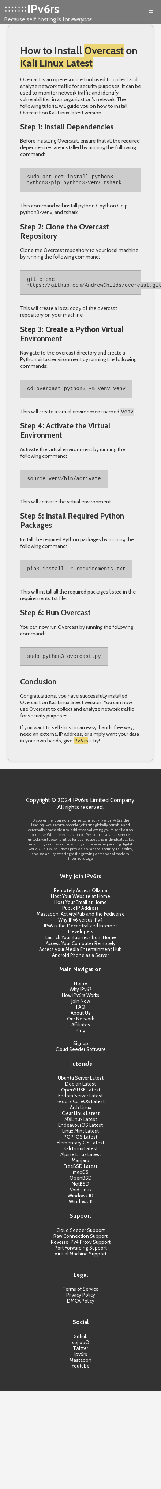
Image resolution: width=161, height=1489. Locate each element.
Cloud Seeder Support (80, 1239)
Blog (80, 1040)
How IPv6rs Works (80, 1004)
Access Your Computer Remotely (81, 952)
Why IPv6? (80, 998)
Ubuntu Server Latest (81, 1087)
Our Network (80, 1028)
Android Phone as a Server (80, 964)
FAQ (80, 1016)
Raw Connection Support (80, 1245)
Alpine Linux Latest (80, 1163)
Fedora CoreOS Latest (81, 1111)
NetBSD (80, 1193)
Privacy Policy (80, 1304)
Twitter (80, 1357)
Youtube (81, 1375)
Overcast (104, 50)
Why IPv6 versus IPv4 (80, 929)
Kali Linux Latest (56, 63)
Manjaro (80, 1169)
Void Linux (80, 1199)
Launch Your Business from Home (80, 947)
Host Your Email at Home (80, 911)
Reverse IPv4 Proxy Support (81, 1251)
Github (81, 1346)
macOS (81, 1181)
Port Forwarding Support (81, 1257)
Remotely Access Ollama (80, 899)
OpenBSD (81, 1187)
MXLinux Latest (80, 1128)
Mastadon (80, 1369)
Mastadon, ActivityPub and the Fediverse (81, 923)
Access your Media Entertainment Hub (80, 958)
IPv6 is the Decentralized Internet (80, 935)
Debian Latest (80, 1093)
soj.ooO (80, 1351)
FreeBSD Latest (80, 1175)
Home (80, 992)
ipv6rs (80, 1363)
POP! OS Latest (80, 1146)
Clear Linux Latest (81, 1122)
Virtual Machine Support (80, 1263)
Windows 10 (80, 1205)
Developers (80, 941)
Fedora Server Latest (80, 1105)
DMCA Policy (80, 1310)
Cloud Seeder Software (81, 1058)
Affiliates (80, 1034)
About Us (80, 1022)
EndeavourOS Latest (80, 1134)
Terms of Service (80, 1298)
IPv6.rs (81, 750)
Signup (80, 1052)
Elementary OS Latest (80, 1152)
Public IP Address (80, 917)
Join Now (80, 1010)
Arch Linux (80, 1116)
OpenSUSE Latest (80, 1099)
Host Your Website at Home (80, 905)
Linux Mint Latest (80, 1140)
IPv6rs (43, 8)
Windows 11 (81, 1211)
